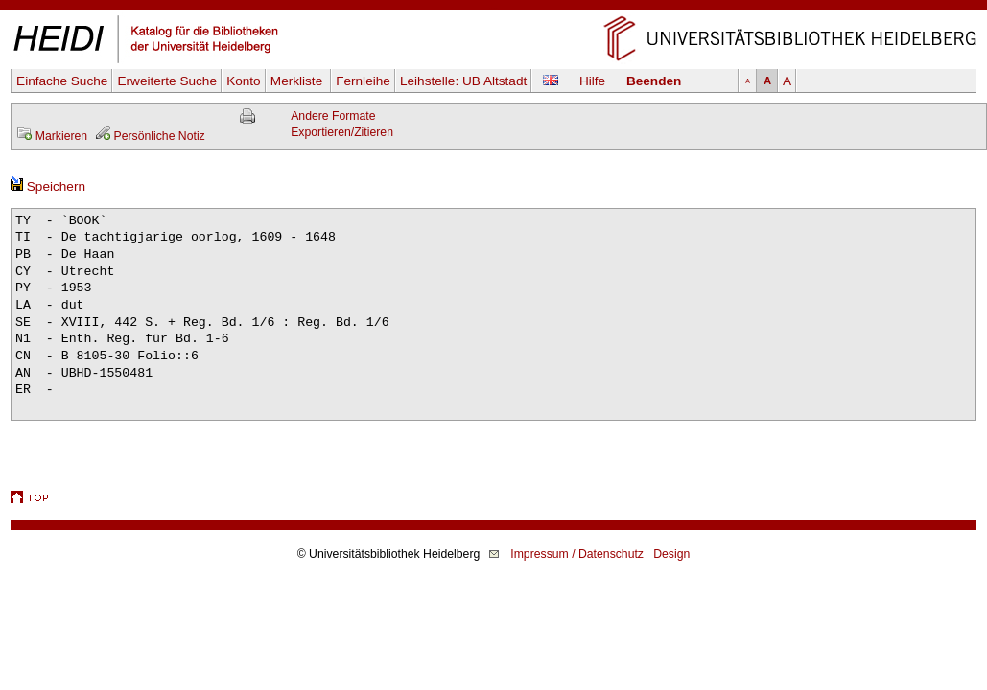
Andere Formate (333, 116)
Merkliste (298, 81)
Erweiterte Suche (167, 81)
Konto (243, 81)
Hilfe (592, 81)
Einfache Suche (61, 81)
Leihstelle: (463, 81)
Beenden (653, 81)
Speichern (48, 186)
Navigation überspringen (493, 8)
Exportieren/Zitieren (342, 132)
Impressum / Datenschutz (577, 554)
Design (671, 554)
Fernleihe (363, 81)
